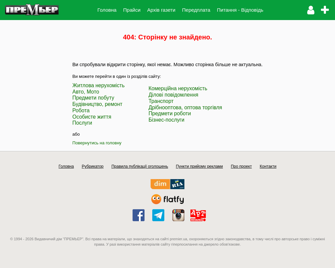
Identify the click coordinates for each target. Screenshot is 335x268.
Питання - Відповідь (240, 10)
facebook (139, 215)
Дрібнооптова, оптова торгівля (185, 107)
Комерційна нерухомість (178, 88)
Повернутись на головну (96, 142)
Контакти (268, 166)
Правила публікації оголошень (139, 166)
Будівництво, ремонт (97, 104)
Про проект (241, 166)
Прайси (132, 10)
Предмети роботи (170, 113)
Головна (106, 10)
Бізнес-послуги (166, 120)
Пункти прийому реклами (199, 166)
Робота (80, 110)
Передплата (196, 10)
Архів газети (161, 10)
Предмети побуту (93, 98)
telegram (158, 215)
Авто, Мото (85, 92)
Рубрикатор (92, 166)
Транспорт (161, 101)
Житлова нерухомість (98, 85)
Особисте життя (91, 117)
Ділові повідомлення (173, 95)
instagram (178, 215)
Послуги (82, 123)
